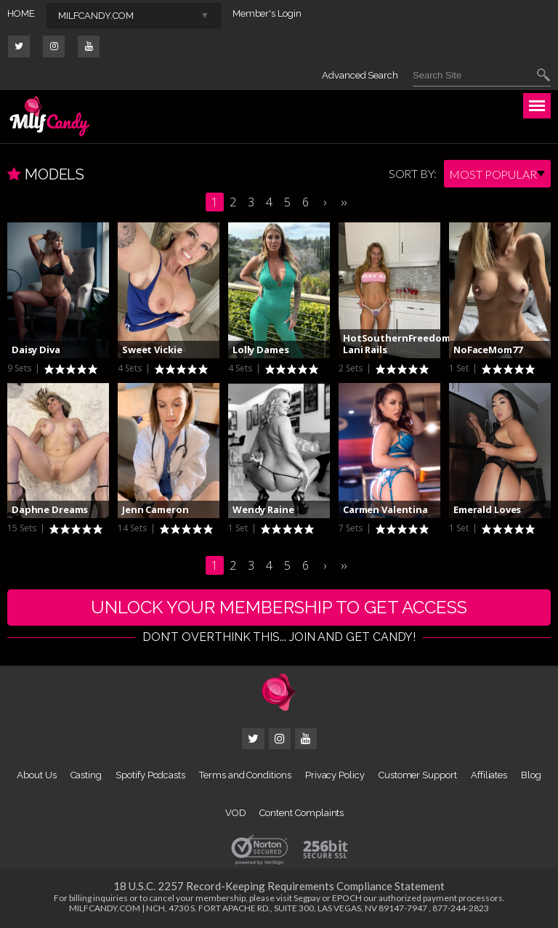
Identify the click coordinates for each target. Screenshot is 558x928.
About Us (36, 775)
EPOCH (347, 897)
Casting (86, 775)
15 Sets (23, 528)
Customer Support (418, 775)
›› (344, 202)
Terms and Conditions (245, 775)
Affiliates (489, 775)
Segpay (307, 897)
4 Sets (131, 368)
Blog (531, 775)
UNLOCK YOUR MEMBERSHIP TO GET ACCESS (279, 607)
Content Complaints (301, 812)
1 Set (460, 368)
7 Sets (352, 528)
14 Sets (133, 528)
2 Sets (352, 368)
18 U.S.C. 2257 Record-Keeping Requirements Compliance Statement (279, 885)
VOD (235, 812)
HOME (21, 13)
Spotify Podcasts (150, 775)
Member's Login (267, 13)
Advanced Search (360, 75)
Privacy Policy (335, 775)
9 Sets (20, 368)
